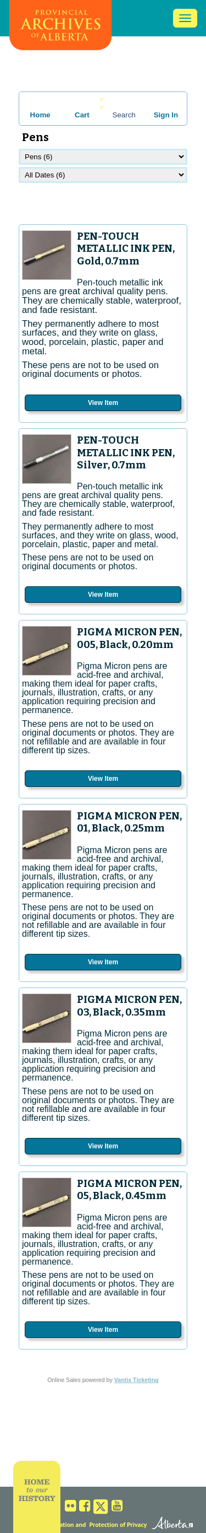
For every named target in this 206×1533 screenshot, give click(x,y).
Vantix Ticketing (136, 1380)
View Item (103, 403)
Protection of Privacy (118, 1524)
